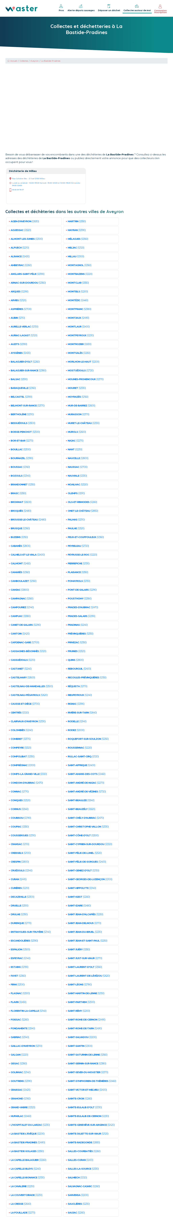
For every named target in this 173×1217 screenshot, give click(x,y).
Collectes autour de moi (137, 8)
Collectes (24, 61)
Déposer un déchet (109, 8)
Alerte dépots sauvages (81, 8)
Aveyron (34, 61)
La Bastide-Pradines (50, 61)
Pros (61, 8)
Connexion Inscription (160, 9)
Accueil (12, 61)
